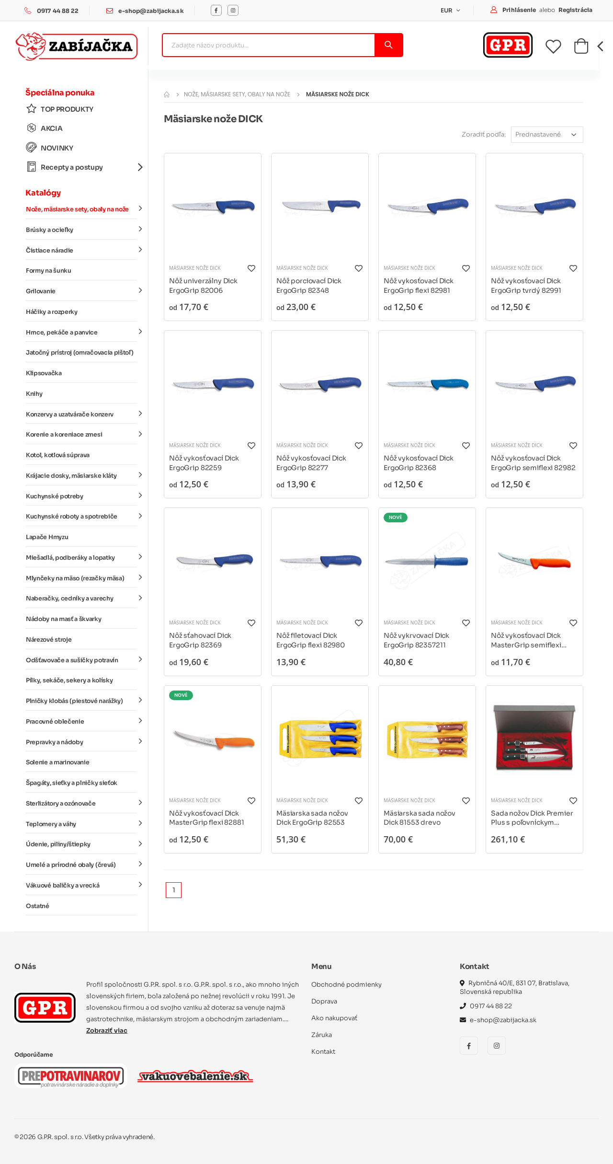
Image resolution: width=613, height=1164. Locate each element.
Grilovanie (81, 291)
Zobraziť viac (106, 1030)
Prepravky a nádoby (81, 741)
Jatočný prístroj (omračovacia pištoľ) (79, 353)
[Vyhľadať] (388, 45)
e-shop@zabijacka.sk (150, 10)
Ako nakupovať (334, 1018)
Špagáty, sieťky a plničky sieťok (71, 783)
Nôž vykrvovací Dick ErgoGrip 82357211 (416, 640)
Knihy (34, 394)
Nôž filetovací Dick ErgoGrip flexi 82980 (310, 640)
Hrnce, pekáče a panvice (81, 331)
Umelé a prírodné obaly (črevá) (81, 864)
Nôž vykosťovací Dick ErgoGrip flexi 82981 (419, 286)
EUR (447, 10)
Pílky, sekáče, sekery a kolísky (69, 680)
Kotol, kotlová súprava (58, 455)
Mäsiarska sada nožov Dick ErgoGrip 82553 (312, 818)
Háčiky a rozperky (52, 312)
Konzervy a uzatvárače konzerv (81, 413)
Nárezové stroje (48, 640)
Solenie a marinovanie (57, 762)
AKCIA (44, 128)
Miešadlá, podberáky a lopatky (81, 557)
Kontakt (323, 1052)
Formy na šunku (48, 271)
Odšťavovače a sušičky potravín (81, 659)
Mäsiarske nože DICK (195, 268)
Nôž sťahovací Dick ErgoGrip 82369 (200, 640)
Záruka (321, 1035)
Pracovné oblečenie (81, 721)
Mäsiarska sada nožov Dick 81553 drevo (419, 818)
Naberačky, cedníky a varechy (81, 598)
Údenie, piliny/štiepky (81, 844)
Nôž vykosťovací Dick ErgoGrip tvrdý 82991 (526, 286)
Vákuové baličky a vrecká (81, 885)
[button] (581, 49)
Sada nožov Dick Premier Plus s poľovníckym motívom (532, 818)
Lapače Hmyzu (47, 537)
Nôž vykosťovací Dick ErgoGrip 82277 (311, 463)
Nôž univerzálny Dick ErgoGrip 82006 (203, 286)
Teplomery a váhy (81, 823)
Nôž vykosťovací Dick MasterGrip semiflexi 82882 (526, 640)
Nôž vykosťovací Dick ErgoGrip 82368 (419, 463)
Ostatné (37, 906)
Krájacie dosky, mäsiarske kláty (81, 475)
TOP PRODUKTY (59, 109)
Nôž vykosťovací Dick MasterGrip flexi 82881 (206, 818)
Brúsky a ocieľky (81, 229)
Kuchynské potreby (81, 495)
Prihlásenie (519, 9)
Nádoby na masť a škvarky (64, 619)
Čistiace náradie (81, 249)
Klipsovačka (44, 373)
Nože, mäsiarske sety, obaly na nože (81, 209)
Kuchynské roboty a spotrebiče (81, 516)
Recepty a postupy (81, 167)
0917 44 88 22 (58, 10)
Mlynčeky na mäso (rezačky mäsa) (81, 577)
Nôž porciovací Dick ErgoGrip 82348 (308, 286)
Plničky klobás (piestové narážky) (81, 700)
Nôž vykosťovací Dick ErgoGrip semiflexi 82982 (533, 463)
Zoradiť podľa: (484, 134)
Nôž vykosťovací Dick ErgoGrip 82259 (204, 463)
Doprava (324, 1001)
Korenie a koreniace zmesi (81, 434)
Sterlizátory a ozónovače (81, 803)
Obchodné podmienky (346, 984)
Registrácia (575, 9)
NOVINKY (49, 147)
